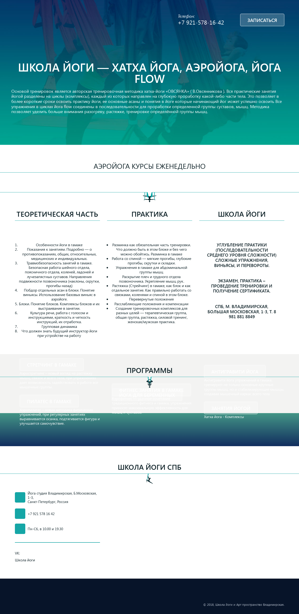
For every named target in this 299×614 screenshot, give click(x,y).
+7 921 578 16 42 (41, 513)
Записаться (262, 20)
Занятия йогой (230, 408)
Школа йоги (242, 214)
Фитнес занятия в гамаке (151, 390)
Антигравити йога (234, 371)
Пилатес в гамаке (49, 401)
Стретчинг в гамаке (51, 364)
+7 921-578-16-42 (201, 22)
